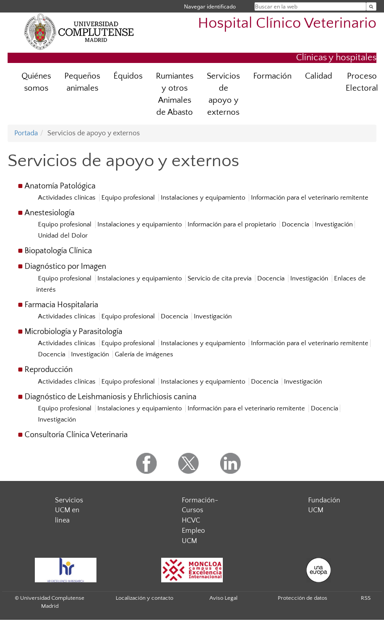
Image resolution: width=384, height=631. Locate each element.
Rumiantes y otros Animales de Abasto (174, 94)
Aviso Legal (223, 598)
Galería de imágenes (144, 354)
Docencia (296, 224)
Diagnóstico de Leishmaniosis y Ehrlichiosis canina (110, 397)
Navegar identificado (210, 6)
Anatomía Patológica (60, 186)
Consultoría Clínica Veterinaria (76, 434)
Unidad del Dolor (63, 235)
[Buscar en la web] (371, 6)
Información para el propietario (233, 224)
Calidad (318, 76)
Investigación (334, 224)
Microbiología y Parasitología (73, 331)
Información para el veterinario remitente (309, 197)
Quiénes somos (36, 82)
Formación (272, 76)
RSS (366, 598)
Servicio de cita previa (220, 278)
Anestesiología (50, 213)
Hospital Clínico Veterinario (287, 23)
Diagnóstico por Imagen (65, 266)
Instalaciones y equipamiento (204, 197)
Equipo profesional (129, 197)
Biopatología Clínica (58, 251)
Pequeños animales (82, 82)
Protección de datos (302, 598)
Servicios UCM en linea (69, 510)
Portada (26, 133)
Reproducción (49, 369)
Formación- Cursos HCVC (200, 510)
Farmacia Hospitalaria (61, 305)
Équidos (127, 76)
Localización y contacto (144, 598)
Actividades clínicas (67, 197)
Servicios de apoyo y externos (223, 94)
